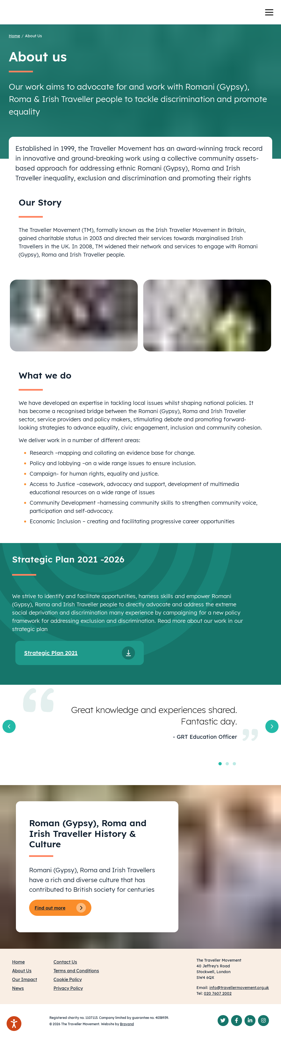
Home (14, 35)
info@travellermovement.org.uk (239, 987)
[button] (9, 726)
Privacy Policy (68, 988)
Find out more (60, 908)
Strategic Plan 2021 (51, 652)
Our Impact (24, 979)
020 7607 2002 (218, 993)
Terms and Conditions (76, 970)
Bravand (127, 1024)
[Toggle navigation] (272, 12)
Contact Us (65, 962)
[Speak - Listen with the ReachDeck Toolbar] (14, 1023)
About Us (33, 35)
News (18, 988)
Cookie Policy (68, 979)
